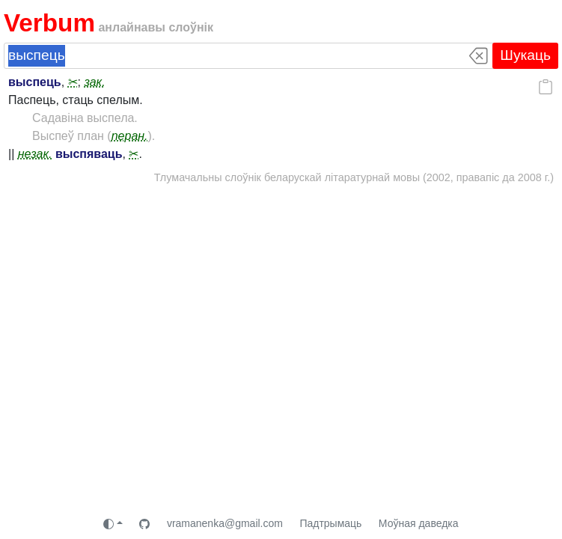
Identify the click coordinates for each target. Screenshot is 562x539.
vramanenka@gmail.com (225, 523)
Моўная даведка (419, 523)
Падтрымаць (330, 523)
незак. (35, 153)
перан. (130, 136)
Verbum (49, 23)
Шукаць (525, 55)
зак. (94, 82)
